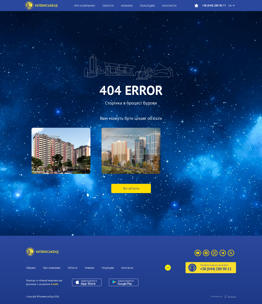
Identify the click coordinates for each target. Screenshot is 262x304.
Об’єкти (107, 5)
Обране (31, 267)
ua (230, 5)
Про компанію (84, 5)
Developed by (223, 296)
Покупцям (147, 5)
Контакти (169, 5)
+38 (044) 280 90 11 (214, 5)
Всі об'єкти (131, 188)
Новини (126, 5)
